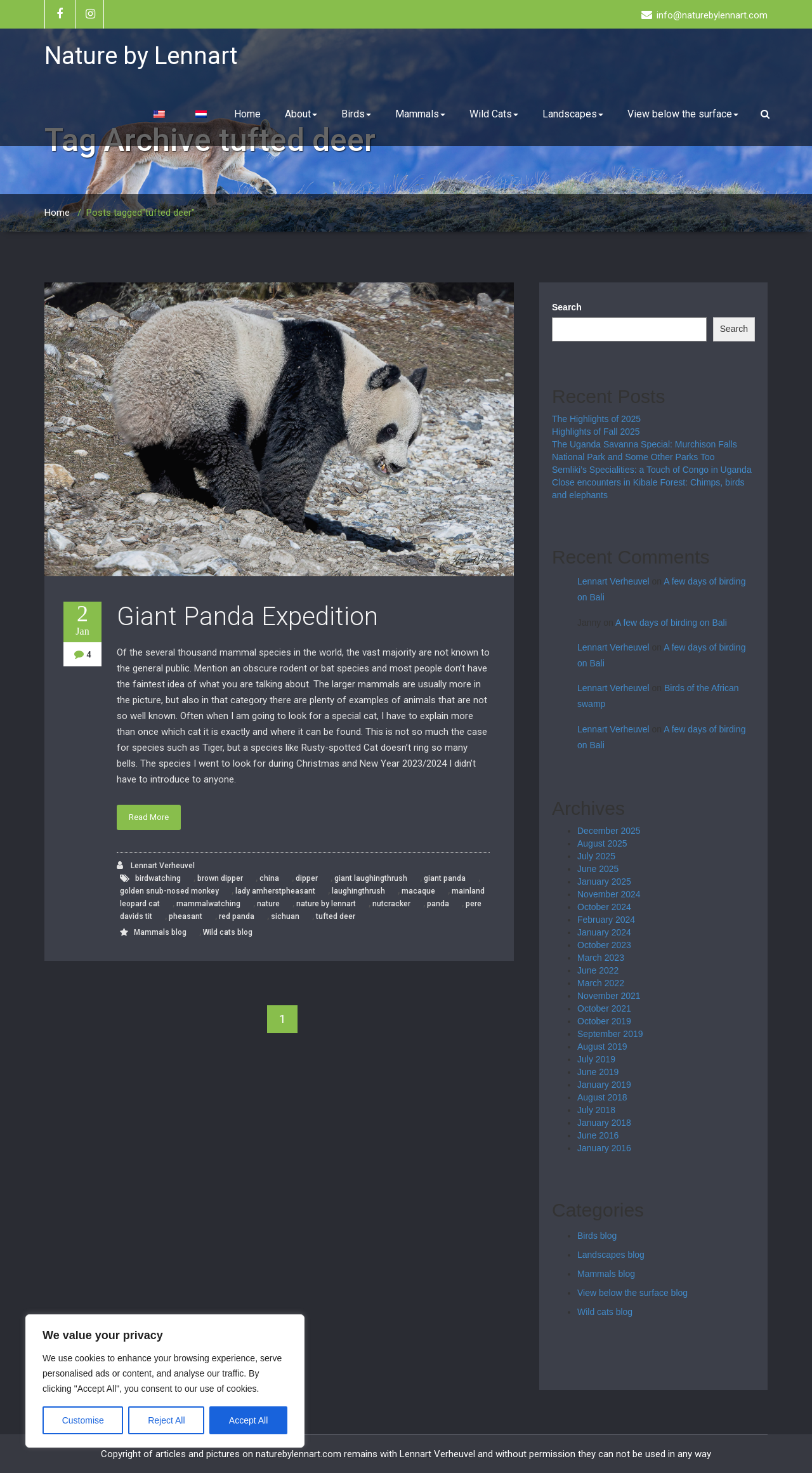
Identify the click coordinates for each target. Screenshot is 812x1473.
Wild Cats (493, 114)
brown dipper (220, 878)
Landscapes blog (611, 1255)
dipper (307, 878)
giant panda (445, 878)
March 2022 (600, 983)
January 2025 (604, 881)
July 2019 (596, 1059)
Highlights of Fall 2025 (596, 431)
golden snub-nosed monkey (169, 891)
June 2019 (598, 1072)
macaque (418, 891)
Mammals (420, 114)
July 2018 (596, 1110)
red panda (236, 916)
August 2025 (602, 843)
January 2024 (604, 932)
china (269, 878)
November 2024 (609, 894)
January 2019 (604, 1085)
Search (567, 307)
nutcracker (391, 903)
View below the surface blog (632, 1293)
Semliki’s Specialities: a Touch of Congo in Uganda (652, 470)
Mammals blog (160, 932)
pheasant (185, 916)
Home (247, 114)
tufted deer (335, 916)
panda (438, 903)
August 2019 (602, 1046)
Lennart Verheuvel (156, 865)
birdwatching (158, 878)
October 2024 (604, 907)
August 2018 (602, 1097)
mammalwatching (208, 903)
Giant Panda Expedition (247, 616)
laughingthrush (358, 891)
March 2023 (600, 958)
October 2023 (604, 945)
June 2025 (598, 869)
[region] (164, 1381)
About (301, 114)
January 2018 (604, 1123)
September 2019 (610, 1034)
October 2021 (604, 1008)
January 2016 (604, 1148)
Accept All (248, 1420)
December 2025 (609, 831)
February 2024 (606, 920)
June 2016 (598, 1135)
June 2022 (598, 970)
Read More (149, 817)
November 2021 (609, 996)
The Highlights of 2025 (596, 419)
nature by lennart (326, 903)
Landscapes (572, 114)
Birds (356, 114)
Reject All (166, 1420)
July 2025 (596, 856)
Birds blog (597, 1236)
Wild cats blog (227, 932)
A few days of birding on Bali (671, 623)
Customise (83, 1420)
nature (268, 903)
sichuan (285, 916)
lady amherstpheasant (275, 891)
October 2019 (604, 1021)
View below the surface (682, 114)
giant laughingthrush (370, 878)
